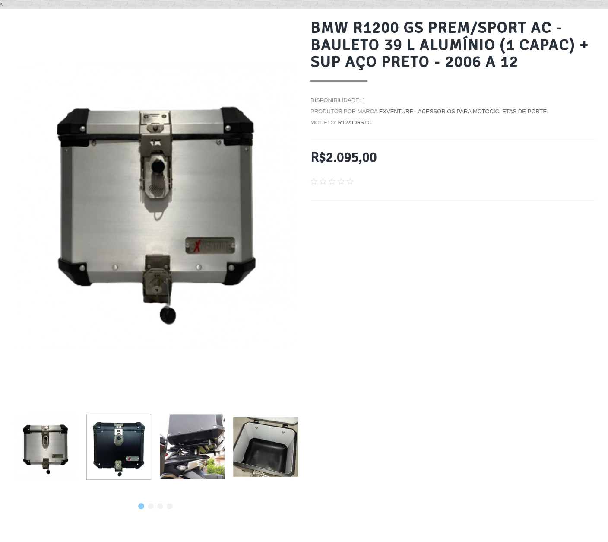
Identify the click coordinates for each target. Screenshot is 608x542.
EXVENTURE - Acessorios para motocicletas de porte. (463, 111)
